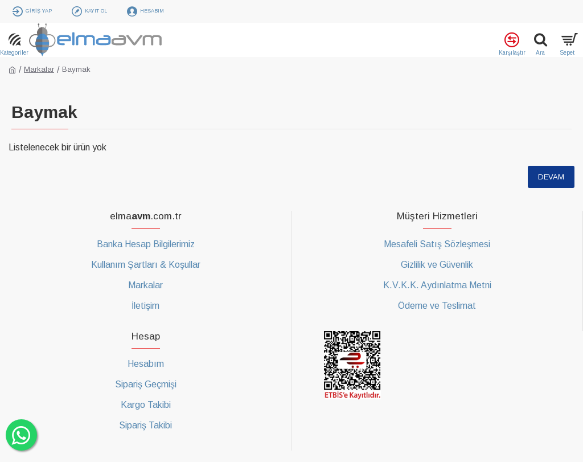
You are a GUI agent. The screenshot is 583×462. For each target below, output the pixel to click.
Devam (551, 177)
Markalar (39, 69)
